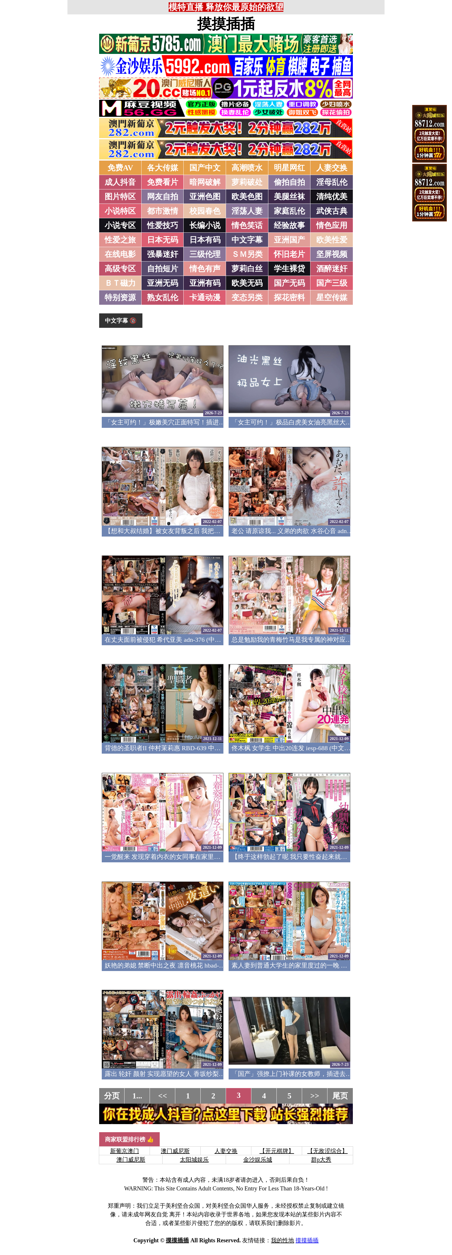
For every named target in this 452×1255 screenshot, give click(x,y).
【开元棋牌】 (276, 1151)
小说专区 (120, 225)
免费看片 (162, 182)
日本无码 (162, 240)
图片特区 (120, 196)
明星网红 (289, 167)
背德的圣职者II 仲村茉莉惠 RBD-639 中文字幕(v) (173, 748)
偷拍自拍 (289, 182)
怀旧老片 (289, 254)
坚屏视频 (331, 254)
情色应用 (331, 225)
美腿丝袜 (289, 196)
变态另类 (247, 297)
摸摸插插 (226, 24)
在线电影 (120, 254)
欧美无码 (247, 283)
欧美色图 (247, 196)
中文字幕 (247, 240)
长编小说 (205, 225)
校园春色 (205, 211)
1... (137, 1096)
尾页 (340, 1096)
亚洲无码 (162, 283)
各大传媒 (162, 167)
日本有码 (205, 240)
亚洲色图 (205, 196)
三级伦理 (205, 254)
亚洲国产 (289, 240)
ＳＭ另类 (247, 254)
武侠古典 (331, 211)
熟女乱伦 (162, 297)
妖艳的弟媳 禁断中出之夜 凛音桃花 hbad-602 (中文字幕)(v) (186, 965)
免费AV (120, 167)
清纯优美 (331, 196)
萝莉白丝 (247, 268)
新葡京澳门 (124, 1151)
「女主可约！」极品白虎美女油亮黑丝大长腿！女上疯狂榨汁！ (320, 422)
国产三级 (331, 283)
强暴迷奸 (162, 254)
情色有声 (205, 268)
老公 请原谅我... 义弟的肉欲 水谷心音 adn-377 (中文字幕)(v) (314, 531)
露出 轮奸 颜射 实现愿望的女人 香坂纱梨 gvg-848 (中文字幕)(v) (192, 1073)
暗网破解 (205, 182)
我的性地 (282, 1240)
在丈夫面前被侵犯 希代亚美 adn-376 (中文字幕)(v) (174, 639)
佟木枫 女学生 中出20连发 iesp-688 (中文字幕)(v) (298, 748)
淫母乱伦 (331, 182)
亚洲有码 (205, 283)
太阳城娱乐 (194, 1159)
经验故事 (289, 225)
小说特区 (120, 211)
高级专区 (120, 268)
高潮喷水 (247, 167)
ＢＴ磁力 (120, 283)
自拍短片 (162, 268)
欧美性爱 (331, 240)
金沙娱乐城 (257, 1159)
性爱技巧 (162, 225)
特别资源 (120, 297)
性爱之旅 (120, 240)
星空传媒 (331, 297)
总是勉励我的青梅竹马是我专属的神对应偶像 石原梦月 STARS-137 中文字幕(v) (341, 639)
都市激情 (162, 211)
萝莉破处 (247, 182)
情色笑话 (247, 225)
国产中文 (205, 167)
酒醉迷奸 (331, 268)
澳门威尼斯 (175, 1151)
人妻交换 (331, 167)
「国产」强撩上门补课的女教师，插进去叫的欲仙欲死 (307, 1073)
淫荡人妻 (247, 211)
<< (162, 1096)
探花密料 (289, 297)
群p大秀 (321, 1159)
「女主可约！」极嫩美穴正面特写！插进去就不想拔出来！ (187, 422)
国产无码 (289, 283)
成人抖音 (120, 182)
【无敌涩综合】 (327, 1151)
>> (314, 1096)
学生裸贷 (289, 268)
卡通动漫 (205, 297)
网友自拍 (162, 196)
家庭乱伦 (289, 211)
